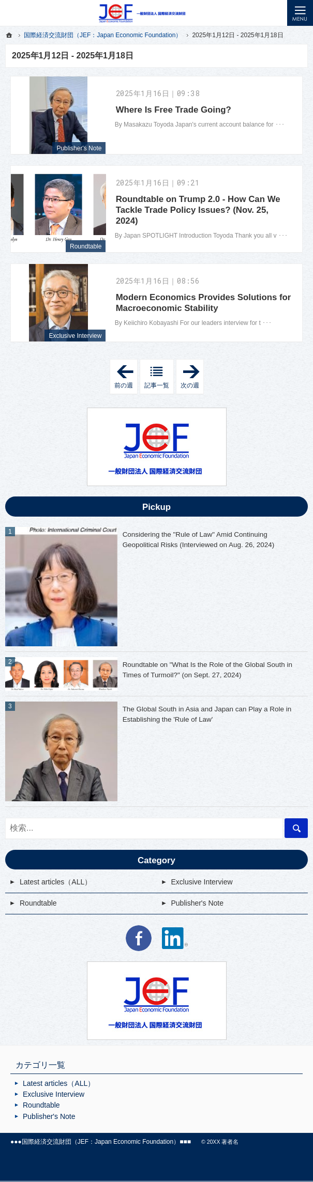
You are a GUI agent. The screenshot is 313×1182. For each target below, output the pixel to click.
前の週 (126, 377)
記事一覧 (156, 385)
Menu (300, 13)
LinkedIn (175, 938)
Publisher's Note (78, 148)
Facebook (139, 938)
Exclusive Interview (75, 335)
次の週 (192, 377)
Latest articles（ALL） (56, 882)
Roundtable (85, 246)
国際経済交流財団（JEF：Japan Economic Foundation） (101, 1141)
